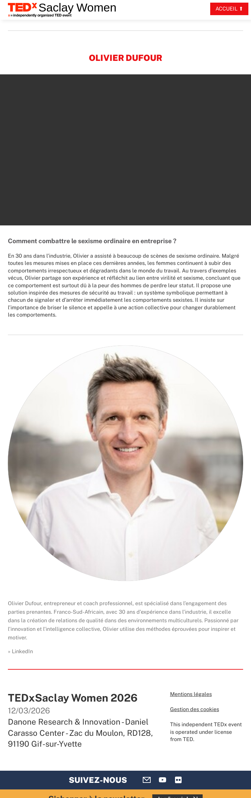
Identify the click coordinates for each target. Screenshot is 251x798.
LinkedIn (22, 651)
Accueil (226, 9)
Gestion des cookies (194, 709)
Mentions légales (191, 694)
